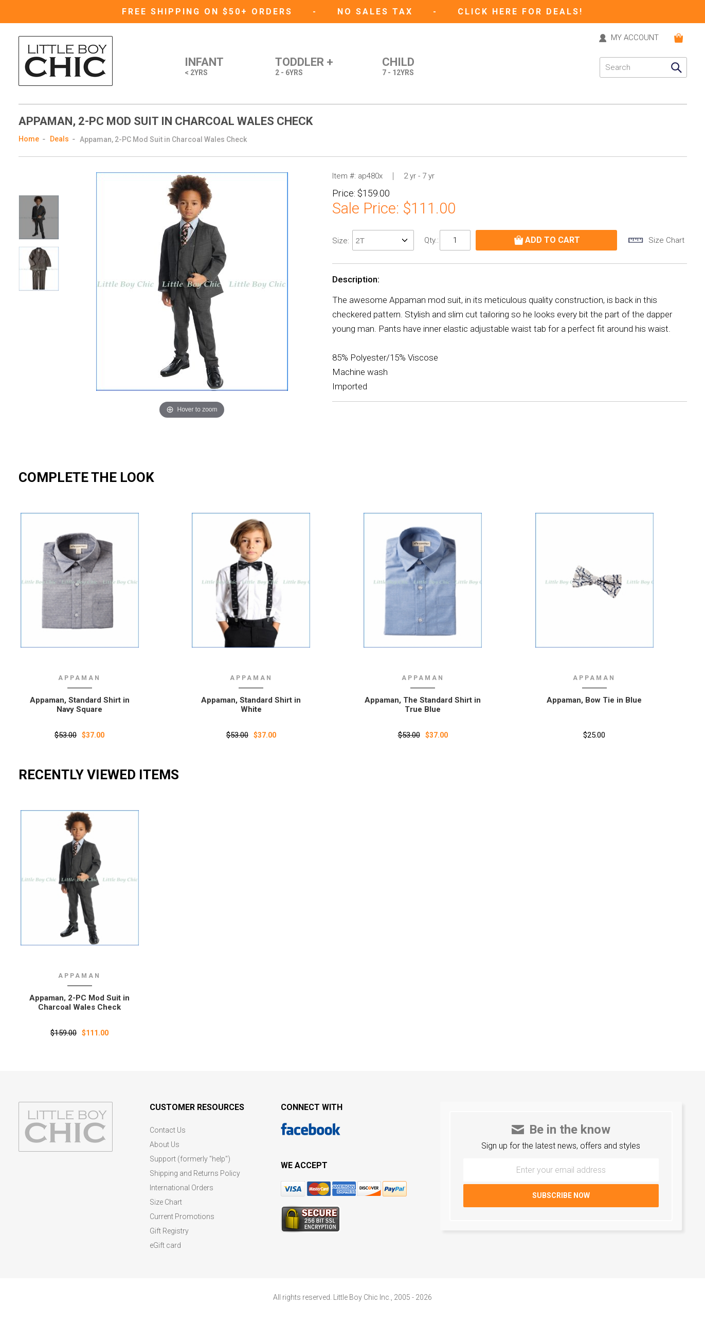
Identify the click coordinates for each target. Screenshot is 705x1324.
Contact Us (168, 1130)
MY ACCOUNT (635, 38)
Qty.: (431, 240)
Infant (204, 67)
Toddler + (304, 67)
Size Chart (166, 1202)
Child (398, 67)
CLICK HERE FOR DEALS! (520, 11)
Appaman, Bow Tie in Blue (594, 700)
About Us (164, 1144)
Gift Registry (169, 1231)
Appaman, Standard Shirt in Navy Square (80, 704)
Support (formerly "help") (190, 1159)
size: (341, 240)
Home (29, 138)
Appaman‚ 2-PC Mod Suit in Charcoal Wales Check (79, 1002)
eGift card (165, 1245)
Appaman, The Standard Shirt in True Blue (423, 704)
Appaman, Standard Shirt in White (251, 704)
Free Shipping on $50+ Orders (209, 11)
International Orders (181, 1188)
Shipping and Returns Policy (195, 1173)
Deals (59, 138)
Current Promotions (182, 1216)
